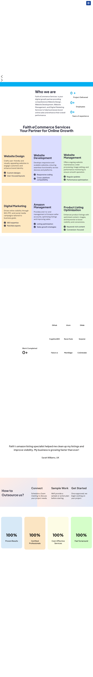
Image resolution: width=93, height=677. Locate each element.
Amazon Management (42, 206)
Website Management (72, 156)
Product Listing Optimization (73, 209)
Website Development (43, 156)
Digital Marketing (15, 206)
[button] (88, 3)
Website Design (14, 156)
